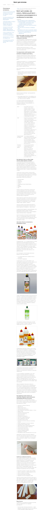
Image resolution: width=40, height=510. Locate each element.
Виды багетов (21, 33)
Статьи (13, 4)
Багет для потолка (20, 2)
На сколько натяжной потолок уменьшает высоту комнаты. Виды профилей (8, 18)
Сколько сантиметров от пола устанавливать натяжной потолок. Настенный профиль (8, 33)
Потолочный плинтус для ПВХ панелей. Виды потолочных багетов (8, 41)
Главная (4, 4)
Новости (8, 4)
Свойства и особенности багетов (25, 32)
